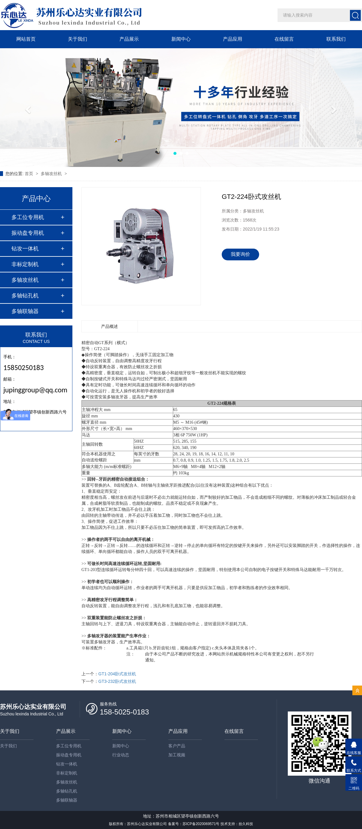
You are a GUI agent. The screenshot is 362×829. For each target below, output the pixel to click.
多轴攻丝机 (52, 173)
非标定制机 (25, 264)
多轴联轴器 (25, 311)
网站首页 (26, 39)
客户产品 (176, 745)
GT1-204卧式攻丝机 (117, 673)
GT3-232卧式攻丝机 (117, 681)
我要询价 (240, 254)
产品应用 (232, 39)
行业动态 (120, 754)
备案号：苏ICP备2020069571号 (194, 824)
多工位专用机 (27, 217)
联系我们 (336, 39)
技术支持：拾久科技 (237, 824)
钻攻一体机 (25, 249)
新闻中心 (181, 39)
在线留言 (284, 39)
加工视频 (176, 754)
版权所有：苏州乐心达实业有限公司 (138, 824)
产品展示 (129, 39)
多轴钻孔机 (25, 296)
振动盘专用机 (27, 233)
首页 (29, 173)
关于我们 (77, 39)
